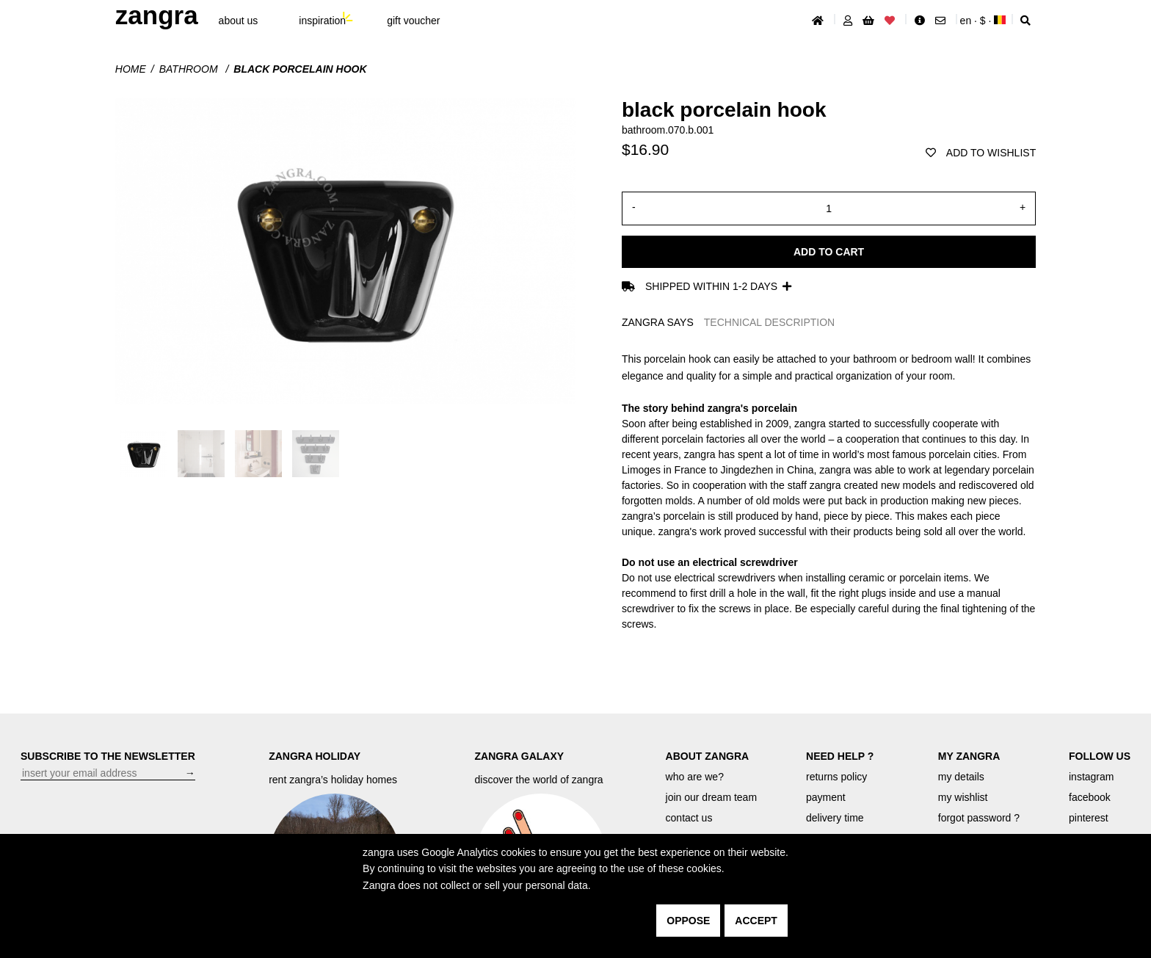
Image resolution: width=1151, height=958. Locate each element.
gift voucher (413, 20)
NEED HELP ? (840, 756)
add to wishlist (981, 153)
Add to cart (829, 252)
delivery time (835, 818)
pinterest (1088, 818)
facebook (1090, 797)
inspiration (322, 20)
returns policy (836, 777)
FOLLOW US (1099, 756)
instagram (1091, 777)
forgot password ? (979, 818)
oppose (688, 920)
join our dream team (712, 797)
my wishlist (963, 797)
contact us (689, 818)
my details (961, 777)
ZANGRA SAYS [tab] (658, 322)
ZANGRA (156, 15)
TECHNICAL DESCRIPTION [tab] (769, 322)
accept (756, 920)
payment (826, 797)
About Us (238, 20)
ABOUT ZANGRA (707, 756)
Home (130, 69)
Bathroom (190, 69)
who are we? (695, 777)
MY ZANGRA (969, 756)
